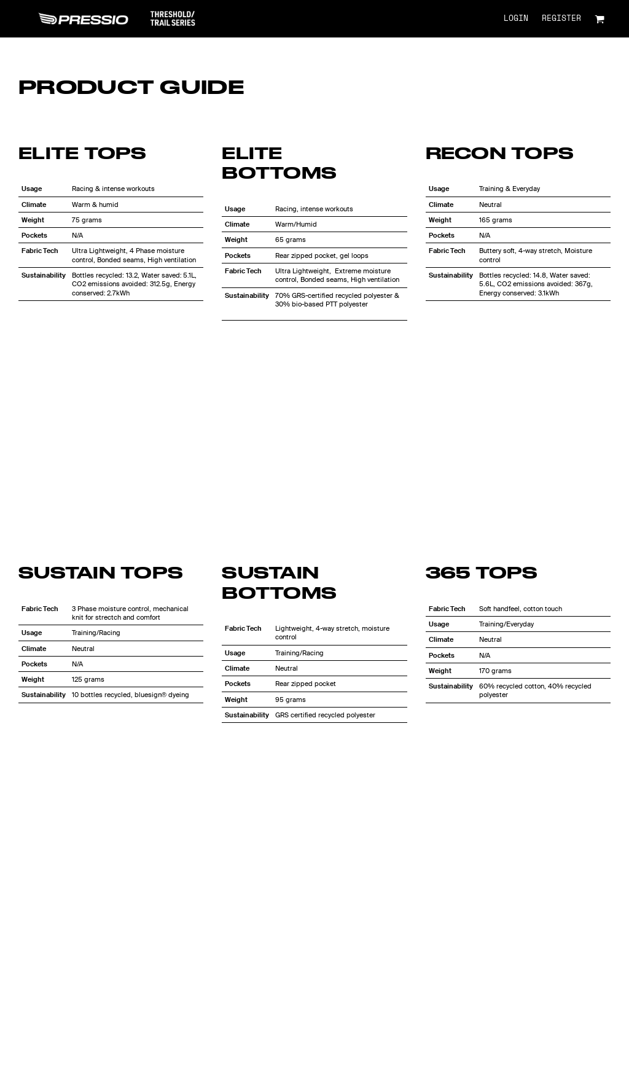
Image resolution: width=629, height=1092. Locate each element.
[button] (599, 19)
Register (561, 19)
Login (516, 19)
